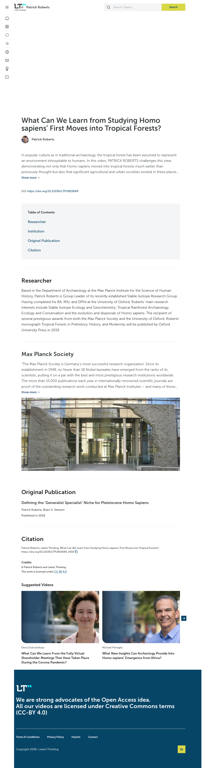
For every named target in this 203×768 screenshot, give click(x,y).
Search (180, 7)
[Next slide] (190, 617)
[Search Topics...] (140, 7)
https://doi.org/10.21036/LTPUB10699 (59, 190)
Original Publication (51, 240)
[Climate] (7, 52)
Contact (100, 736)
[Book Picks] (7, 60)
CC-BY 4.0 (67, 571)
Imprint (82, 736)
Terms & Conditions (35, 736)
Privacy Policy (62, 736)
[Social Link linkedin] (188, 749)
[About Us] (7, 77)
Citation (41, 250)
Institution (43, 230)
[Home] (7, 18)
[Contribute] (7, 68)
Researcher (44, 221)
